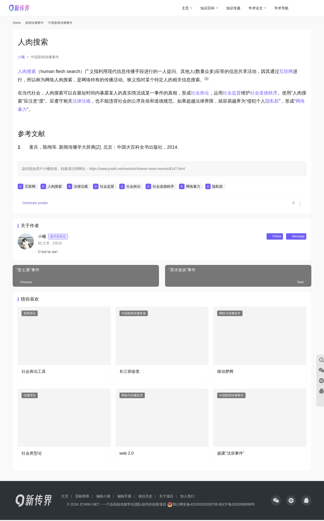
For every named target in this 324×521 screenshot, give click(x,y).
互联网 (286, 71)
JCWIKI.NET (89, 505)
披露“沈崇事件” (230, 454)
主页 (185, 8)
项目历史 (145, 497)
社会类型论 (32, 454)
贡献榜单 (82, 497)
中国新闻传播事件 (45, 57)
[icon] (276, 501)
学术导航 (281, 8)
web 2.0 (126, 454)
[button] (206, 79)
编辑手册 (124, 497)
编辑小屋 (103, 497)
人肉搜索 (27, 71)
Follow (268, 237)
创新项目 (159, 505)
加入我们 (187, 497)
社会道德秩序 (263, 92)
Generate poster (33, 205)
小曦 (21, 57)
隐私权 (272, 101)
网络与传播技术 (229, 314)
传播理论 (30, 396)
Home (17, 23)
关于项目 (166, 497)
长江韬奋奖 (129, 372)
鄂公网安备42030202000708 (192, 505)
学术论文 (256, 8)
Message (294, 237)
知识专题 (233, 8)
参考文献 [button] (31, 134)
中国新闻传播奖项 (134, 314)
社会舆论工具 (34, 372)
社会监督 (232, 92)
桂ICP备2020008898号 (237, 505)
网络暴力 (193, 186)
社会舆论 (200, 92)
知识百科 (207, 8)
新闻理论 (30, 314)
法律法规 (81, 101)
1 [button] (19, 147)
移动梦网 (225, 372)
